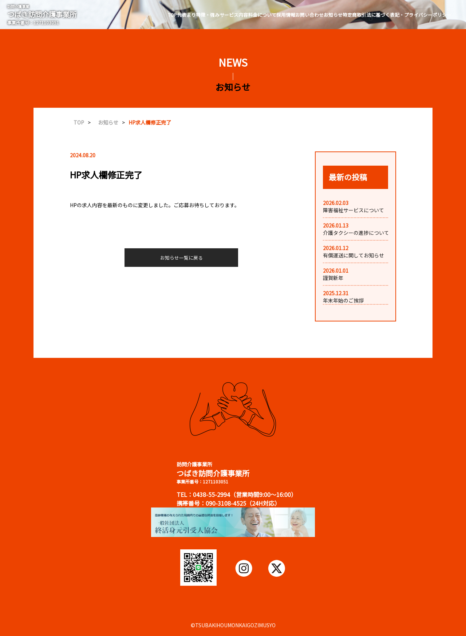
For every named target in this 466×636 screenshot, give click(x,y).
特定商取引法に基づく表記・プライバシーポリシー (397, 14)
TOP (172, 14)
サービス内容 (234, 14)
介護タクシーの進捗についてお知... (363, 232)
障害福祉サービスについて (353, 210)
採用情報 (285, 14)
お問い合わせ (309, 14)
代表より (186, 14)
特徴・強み (208, 14)
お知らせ (333, 14)
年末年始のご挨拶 (343, 300)
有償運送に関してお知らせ (353, 255)
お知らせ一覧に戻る (181, 257)
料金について (262, 14)
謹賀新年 (333, 277)
